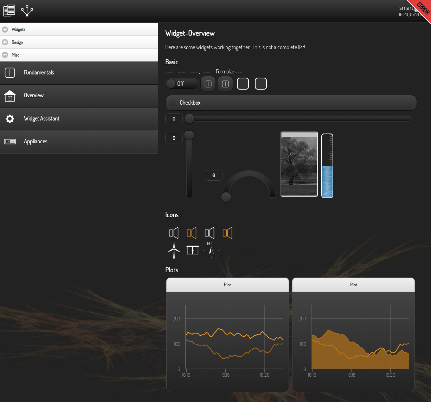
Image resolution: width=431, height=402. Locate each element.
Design (38, 42)
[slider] (189, 118)
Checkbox (190, 102)
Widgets (39, 29)
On (171, 84)
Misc (37, 55)
